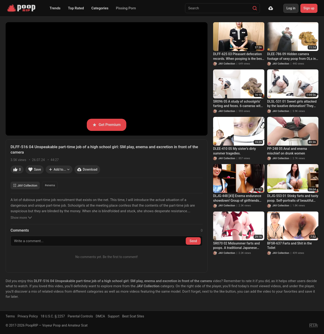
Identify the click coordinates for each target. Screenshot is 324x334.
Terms (10, 316)
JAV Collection (25, 185)
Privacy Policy (28, 316)
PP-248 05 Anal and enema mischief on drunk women (287, 151)
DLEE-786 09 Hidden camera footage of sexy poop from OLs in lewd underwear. (291, 56)
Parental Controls (80, 316)
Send (193, 241)
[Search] (254, 8)
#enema (50, 185)
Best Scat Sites (133, 316)
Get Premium (106, 124)
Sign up (308, 8)
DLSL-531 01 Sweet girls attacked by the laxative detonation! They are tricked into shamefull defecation (292, 104)
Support (113, 316)
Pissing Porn (126, 8)
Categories (99, 8)
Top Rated (76, 8)
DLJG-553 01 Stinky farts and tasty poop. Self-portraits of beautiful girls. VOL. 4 (292, 198)
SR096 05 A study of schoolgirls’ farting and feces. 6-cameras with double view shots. (237, 104)
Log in (290, 8)
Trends (55, 8)
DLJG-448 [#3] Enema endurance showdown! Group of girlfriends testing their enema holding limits (237, 198)
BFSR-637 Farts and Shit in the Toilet (289, 245)
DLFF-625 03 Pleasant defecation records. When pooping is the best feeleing (238, 56)
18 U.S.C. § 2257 (53, 316)
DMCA (100, 316)
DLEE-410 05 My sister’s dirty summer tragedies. (234, 151)
